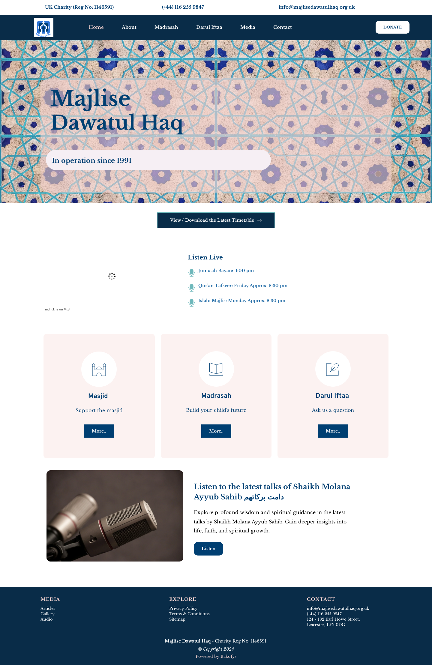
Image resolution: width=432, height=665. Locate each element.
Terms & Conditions (189, 613)
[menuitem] (96, 27)
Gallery (47, 613)
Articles (47, 608)
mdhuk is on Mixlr (58, 309)
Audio (46, 619)
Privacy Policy (183, 608)
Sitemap (178, 619)
